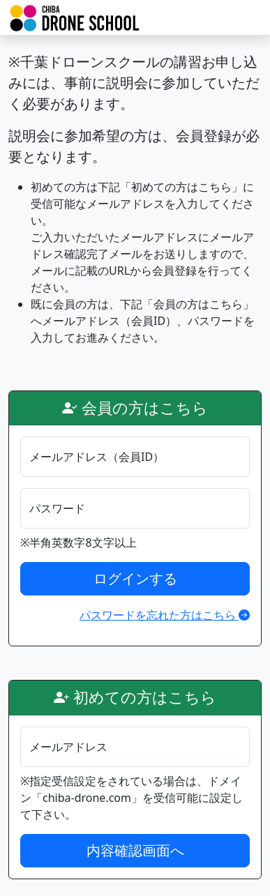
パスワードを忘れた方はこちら (165, 615)
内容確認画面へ (135, 850)
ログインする (135, 578)
